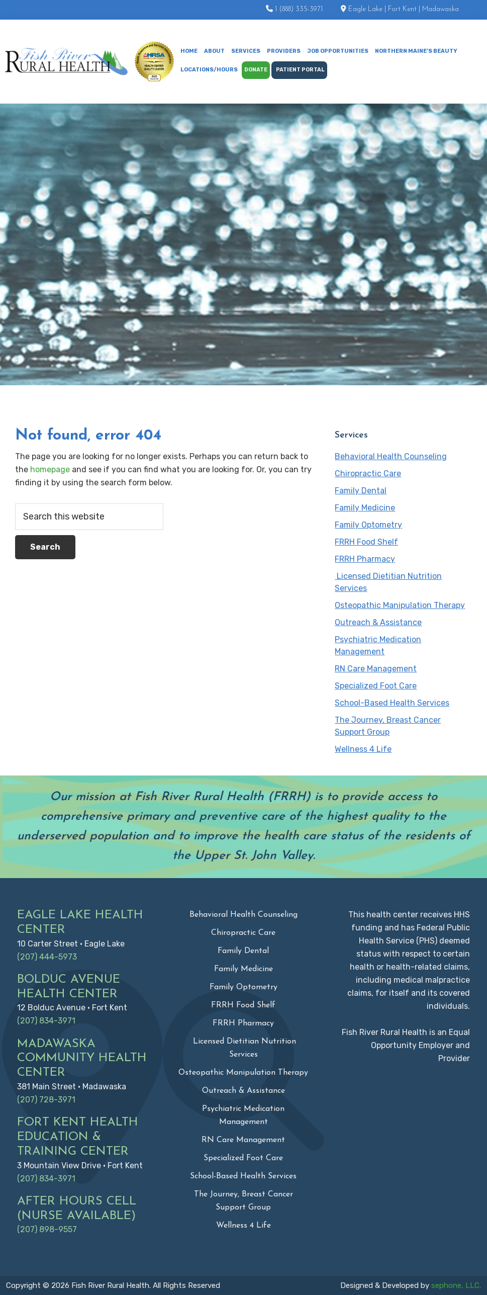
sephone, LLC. (456, 1285)
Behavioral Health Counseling (391, 456)
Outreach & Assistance (378, 622)
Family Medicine (365, 507)
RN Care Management (376, 668)
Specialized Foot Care (376, 685)
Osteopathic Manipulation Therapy (400, 605)
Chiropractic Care (368, 473)
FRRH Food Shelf (366, 542)
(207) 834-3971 (46, 1020)
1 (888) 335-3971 (299, 9)
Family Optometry (368, 525)
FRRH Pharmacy (365, 559)
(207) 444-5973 (47, 957)
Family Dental (360, 490)
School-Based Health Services (392, 703)
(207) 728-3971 (46, 1099)
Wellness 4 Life (363, 749)
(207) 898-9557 (47, 1229)
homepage (50, 469)
